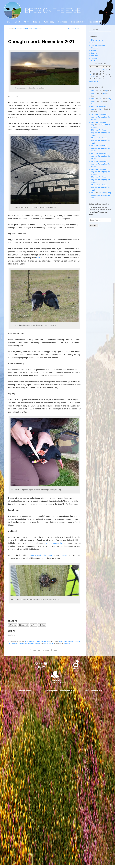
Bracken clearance (98, 45)
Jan (96, 106)
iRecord (65, 555)
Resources (62, 22)
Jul (99, 109)
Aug (101, 109)
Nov (92, 119)
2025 (92, 91)
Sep (101, 101)
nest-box (94, 56)
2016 (92, 161)
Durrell (77, 641)
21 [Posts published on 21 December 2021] (94, 76)
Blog (26, 641)
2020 (92, 130)
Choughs (32, 641)
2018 (92, 146)
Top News (47, 641)
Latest (17, 22)
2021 (92, 122)
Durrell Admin (48, 643)
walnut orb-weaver (34, 643)
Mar (103, 106)
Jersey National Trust (94, 691)
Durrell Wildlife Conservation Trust (60, 691)
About (26, 22)
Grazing (94, 53)
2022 (92, 114)
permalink (67, 643)
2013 (92, 185)
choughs (71, 641)
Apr (106, 91)
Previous (70, 29)
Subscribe (93, 226)
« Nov (91, 81)
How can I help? (95, 22)
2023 (92, 106)
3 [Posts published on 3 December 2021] (103, 69)
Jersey (14, 643)
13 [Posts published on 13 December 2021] (91, 74)
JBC (9, 643)
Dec (92, 104)
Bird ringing (63, 641)
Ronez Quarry (22, 643)
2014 (92, 177)
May (109, 99)
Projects (36, 22)
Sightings (39, 641)
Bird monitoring (97, 40)
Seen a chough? (77, 22)
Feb (100, 99)
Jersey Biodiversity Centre (41, 555)
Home (8, 22)
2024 (92, 99)
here (38, 258)
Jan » (96, 81)
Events (93, 50)
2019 (92, 138)
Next (77, 29)
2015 (92, 169)
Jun (92, 93)
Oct (104, 93)
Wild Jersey (49, 22)
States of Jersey (24, 691)
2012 (92, 193)
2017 (92, 153)
